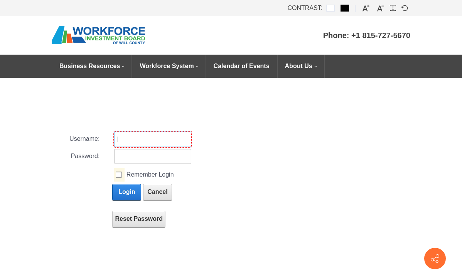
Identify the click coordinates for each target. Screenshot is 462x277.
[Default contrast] (330, 8)
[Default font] (404, 8)
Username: (84, 138)
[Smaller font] (380, 8)
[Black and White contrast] (345, 8)
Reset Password (139, 218)
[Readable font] (393, 8)
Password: (85, 156)
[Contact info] (435, 258)
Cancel (157, 192)
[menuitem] (92, 66)
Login (126, 192)
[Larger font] (366, 8)
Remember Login (150, 174)
